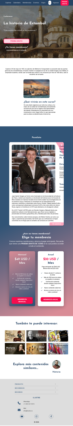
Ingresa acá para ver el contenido (16, 50)
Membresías (27, 3)
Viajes (43, 3)
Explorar (8, 3)
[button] (65, 3)
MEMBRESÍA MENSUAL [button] (22, 301)
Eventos (36, 3)
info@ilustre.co (28, 411)
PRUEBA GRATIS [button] (65, 3)
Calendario (17, 3)
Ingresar (56, 3)
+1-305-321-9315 (28, 404)
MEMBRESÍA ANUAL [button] (50, 300)
